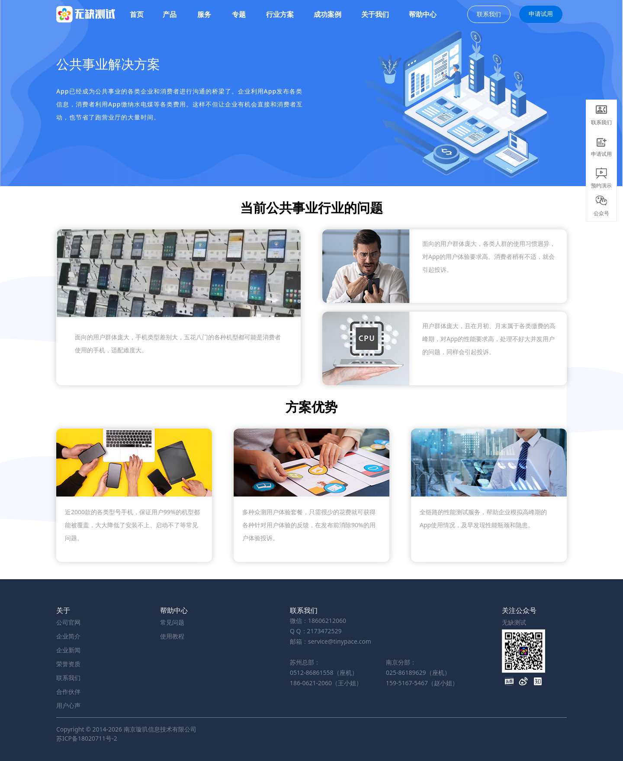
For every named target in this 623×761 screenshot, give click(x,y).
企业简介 (68, 636)
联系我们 (489, 14)
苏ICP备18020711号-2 (86, 738)
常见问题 (172, 622)
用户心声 (68, 705)
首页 (137, 14)
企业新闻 (68, 650)
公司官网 (68, 622)
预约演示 (601, 177)
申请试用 (541, 14)
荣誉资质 (68, 664)
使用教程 (172, 636)
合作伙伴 (68, 691)
